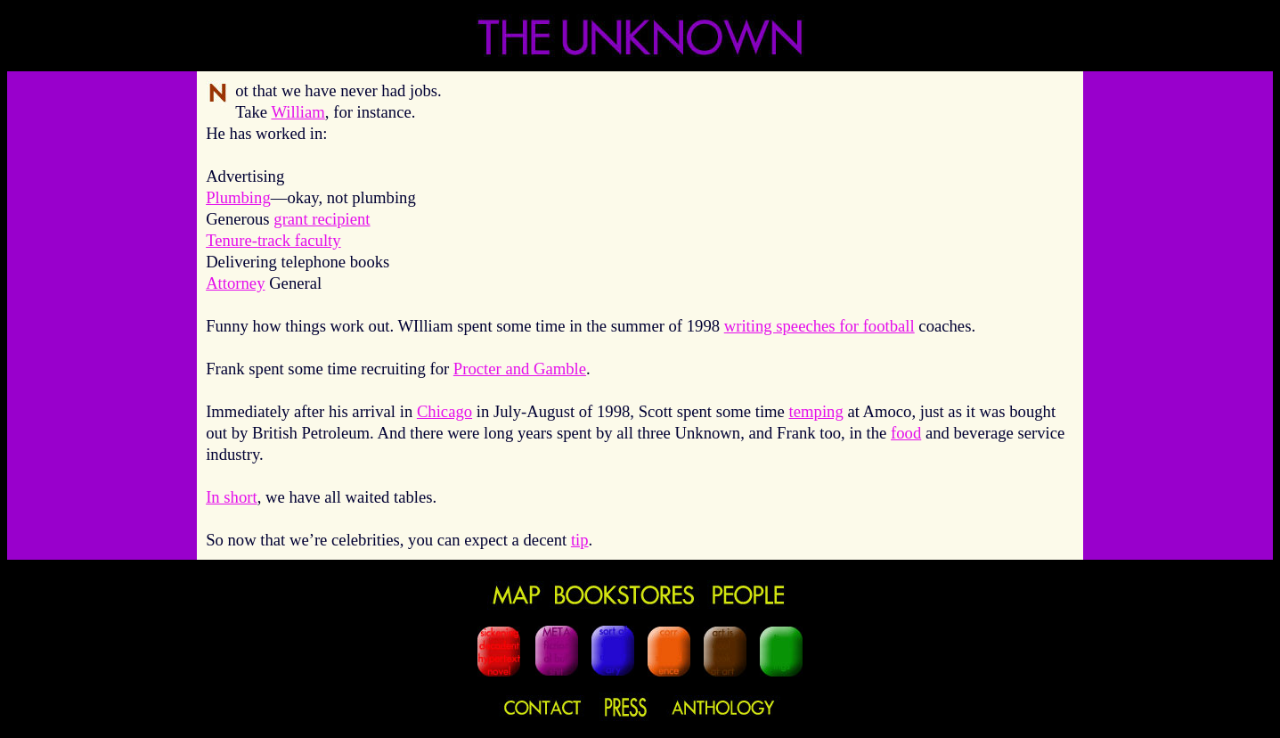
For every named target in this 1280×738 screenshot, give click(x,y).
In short (231, 497)
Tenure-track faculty (273, 240)
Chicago (444, 411)
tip (580, 539)
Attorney (235, 283)
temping (816, 411)
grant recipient (321, 218)
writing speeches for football (819, 325)
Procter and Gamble (519, 368)
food (906, 432)
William (297, 111)
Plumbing (238, 197)
